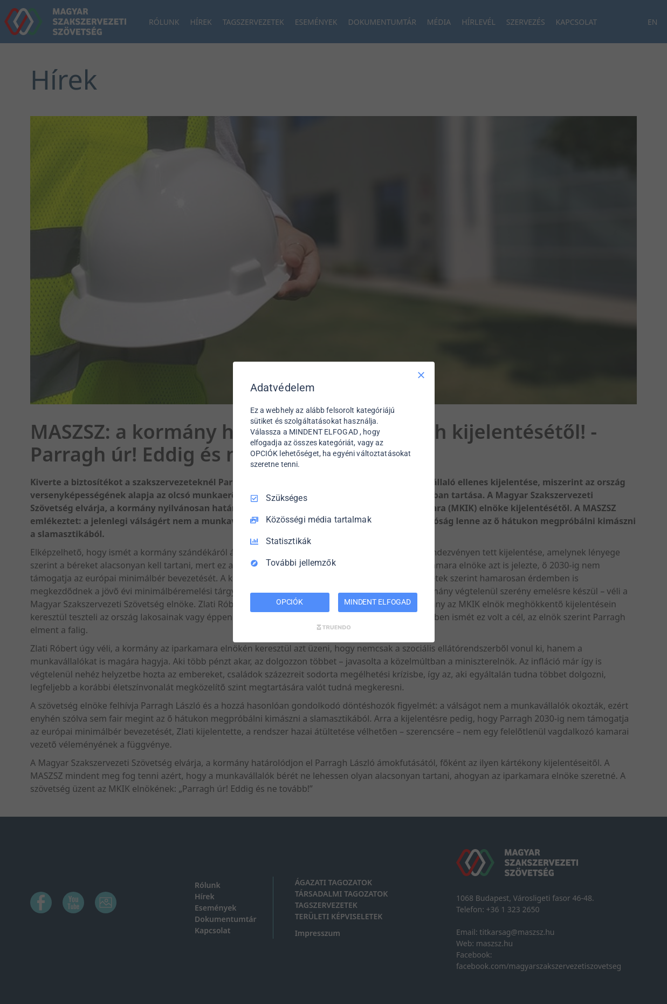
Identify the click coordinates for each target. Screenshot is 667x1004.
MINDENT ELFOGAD (377, 602)
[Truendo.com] (333, 627)
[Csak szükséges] (421, 375)
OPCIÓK (289, 602)
